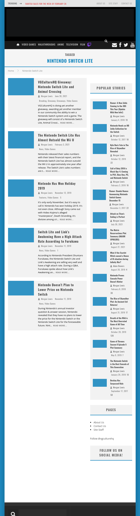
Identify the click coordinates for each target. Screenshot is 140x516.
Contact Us (126, 3)
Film (82, 44)
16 (128, 185)
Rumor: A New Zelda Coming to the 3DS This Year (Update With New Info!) (118, 107)
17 (127, 312)
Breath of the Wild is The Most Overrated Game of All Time (119, 321)
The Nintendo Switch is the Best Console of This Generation (119, 364)
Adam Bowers (118, 266)
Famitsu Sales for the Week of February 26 (45, 3)
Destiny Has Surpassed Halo (116, 382)
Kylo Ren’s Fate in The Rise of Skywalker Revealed (119, 148)
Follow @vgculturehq (102, 438)
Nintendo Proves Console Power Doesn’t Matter (117, 278)
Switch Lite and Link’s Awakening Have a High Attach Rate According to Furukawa (60, 237)
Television (72, 44)
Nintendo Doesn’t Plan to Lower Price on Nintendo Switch (56, 289)
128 (112, 335)
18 (128, 139)
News (41, 149)
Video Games (29, 44)
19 (127, 120)
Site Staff (113, 3)
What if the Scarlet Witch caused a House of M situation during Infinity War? (119, 257)
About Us (101, 3)
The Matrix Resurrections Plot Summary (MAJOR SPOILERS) (118, 235)
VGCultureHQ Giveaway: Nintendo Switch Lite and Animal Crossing (56, 87)
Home (11, 70)
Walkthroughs (46, 44)
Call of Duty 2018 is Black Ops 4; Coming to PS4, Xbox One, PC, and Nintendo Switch (119, 173)
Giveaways (61, 100)
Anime (61, 44)
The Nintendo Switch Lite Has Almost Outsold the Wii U (59, 137)
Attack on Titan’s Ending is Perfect (117, 215)
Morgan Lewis (47, 96)
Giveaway (52, 100)
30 (112, 293)
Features (42, 197)
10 (128, 374)
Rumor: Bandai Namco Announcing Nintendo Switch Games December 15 (118, 196)
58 (112, 395)
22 (112, 162)
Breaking (43, 100)
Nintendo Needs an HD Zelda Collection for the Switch (119, 128)
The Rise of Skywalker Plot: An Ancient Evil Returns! (119, 301)
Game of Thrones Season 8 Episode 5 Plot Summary (118, 344)
